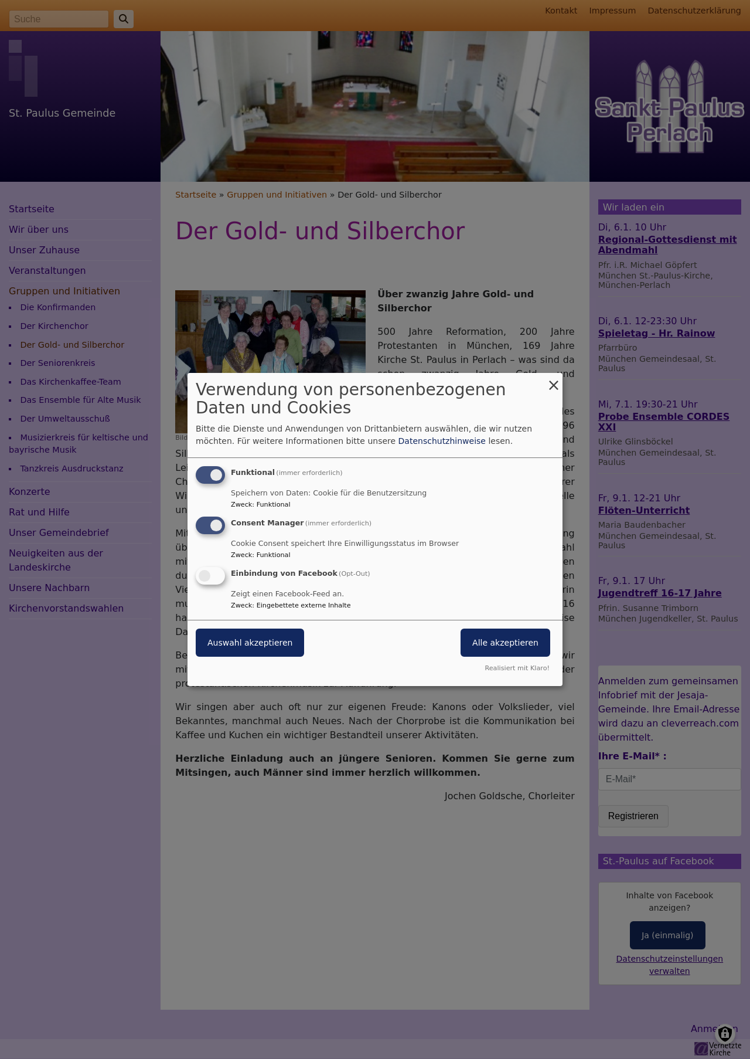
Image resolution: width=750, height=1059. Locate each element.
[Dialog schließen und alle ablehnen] (553, 380)
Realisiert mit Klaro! (517, 668)
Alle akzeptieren (505, 642)
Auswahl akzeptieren (249, 642)
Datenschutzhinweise (442, 441)
